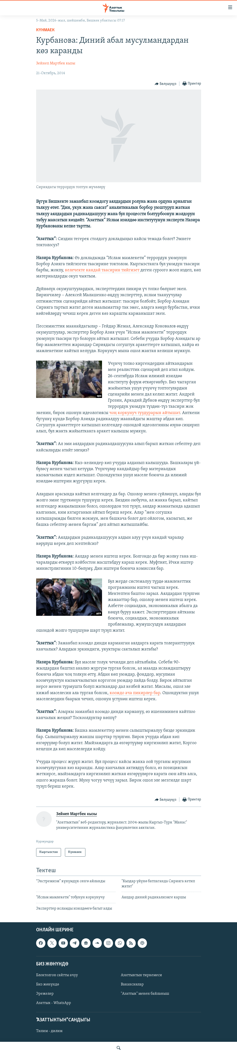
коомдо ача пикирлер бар (134, 693)
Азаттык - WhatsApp (53, 1003)
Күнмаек (46, 30)
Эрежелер (45, 994)
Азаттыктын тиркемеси (141, 975)
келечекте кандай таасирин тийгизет (102, 270)
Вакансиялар (132, 984)
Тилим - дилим (49, 1031)
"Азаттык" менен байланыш (145, 994)
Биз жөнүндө (47, 984)
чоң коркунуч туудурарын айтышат (144, 413)
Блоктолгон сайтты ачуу (57, 975)
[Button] (165, 84)
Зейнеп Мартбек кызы (55, 63)
